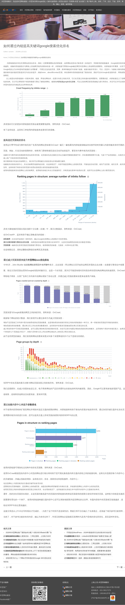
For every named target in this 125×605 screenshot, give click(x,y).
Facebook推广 (5, 599)
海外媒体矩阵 (47, 10)
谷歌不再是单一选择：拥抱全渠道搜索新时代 (84, 558)
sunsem (11, 52)
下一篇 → (121, 567)
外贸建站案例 (66, 10)
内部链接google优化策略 (66, 82)
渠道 (84, 10)
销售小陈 (67, 591)
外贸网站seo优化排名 (38, 260)
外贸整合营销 (29, 10)
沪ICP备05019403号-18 (100, 598)
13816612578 (105, 593)
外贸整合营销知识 (14, 57)
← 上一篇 (7, 567)
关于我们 (91, 10)
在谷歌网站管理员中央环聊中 (36, 265)
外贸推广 (3, 587)
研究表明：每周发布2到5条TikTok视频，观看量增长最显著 (89, 551)
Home (5, 57)
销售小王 (67, 587)
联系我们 (99, 10)
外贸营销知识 (77, 10)
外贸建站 (57, 10)
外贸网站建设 (5, 595)
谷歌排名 (32, 404)
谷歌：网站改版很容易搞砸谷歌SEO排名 (21, 554)
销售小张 (67, 595)
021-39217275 (105, 590)
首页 (21, 10)
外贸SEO (38, 10)
